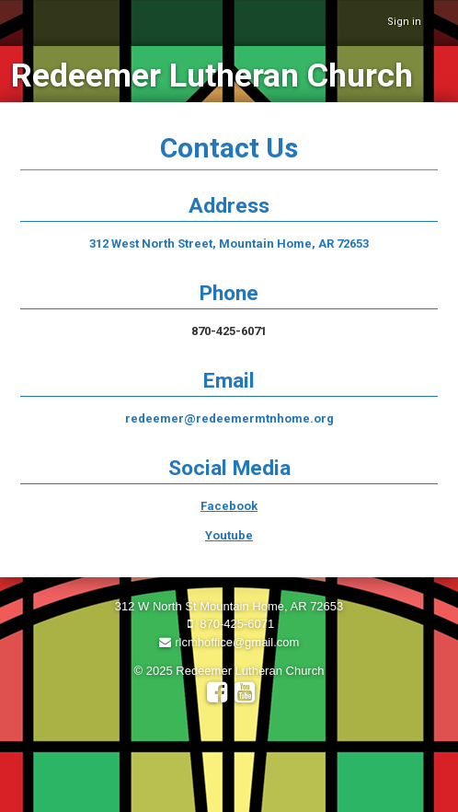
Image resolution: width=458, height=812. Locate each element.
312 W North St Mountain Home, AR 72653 (229, 606)
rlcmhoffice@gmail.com (229, 642)
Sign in (404, 22)
